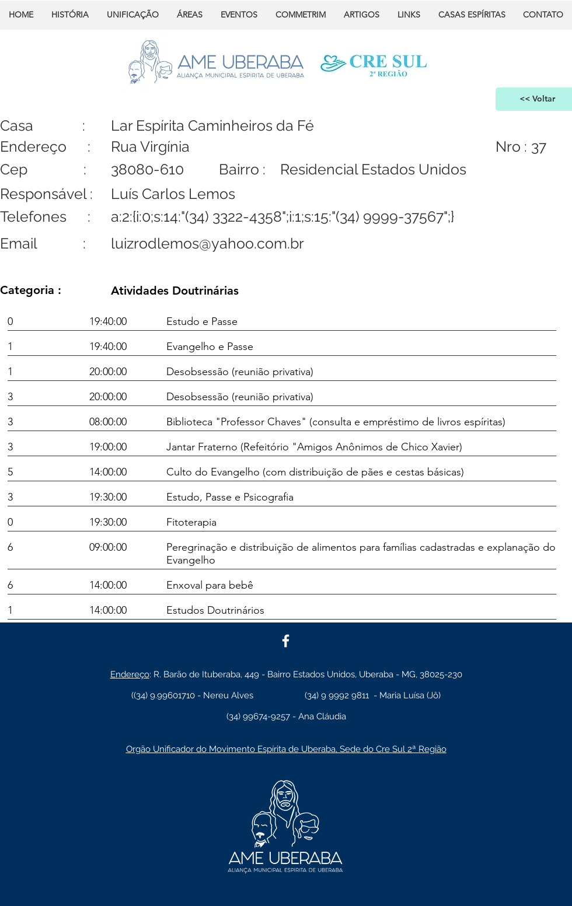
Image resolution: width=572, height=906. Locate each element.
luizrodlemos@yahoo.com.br (207, 243)
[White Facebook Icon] (285, 640)
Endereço (129, 674)
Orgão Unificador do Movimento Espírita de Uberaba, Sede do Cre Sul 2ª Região (286, 749)
